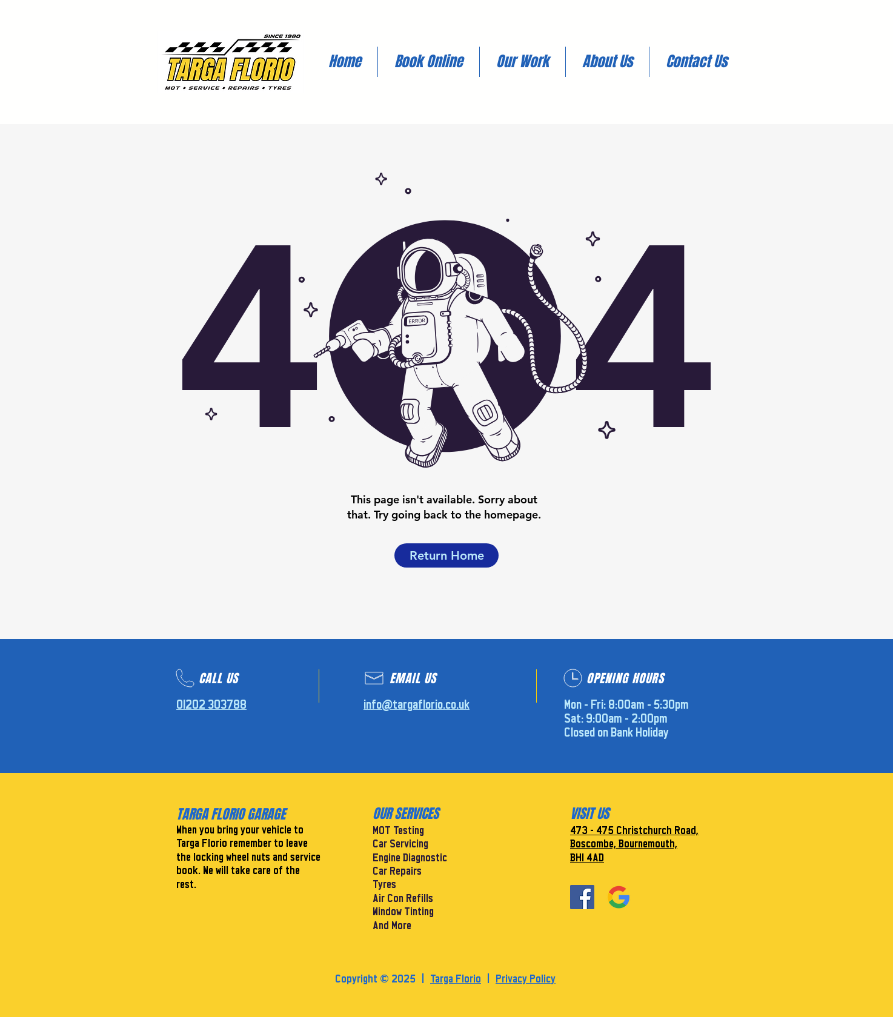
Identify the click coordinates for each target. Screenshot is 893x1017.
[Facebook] (582, 897)
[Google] (618, 897)
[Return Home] (446, 555)
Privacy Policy (526, 979)
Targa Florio (455, 979)
